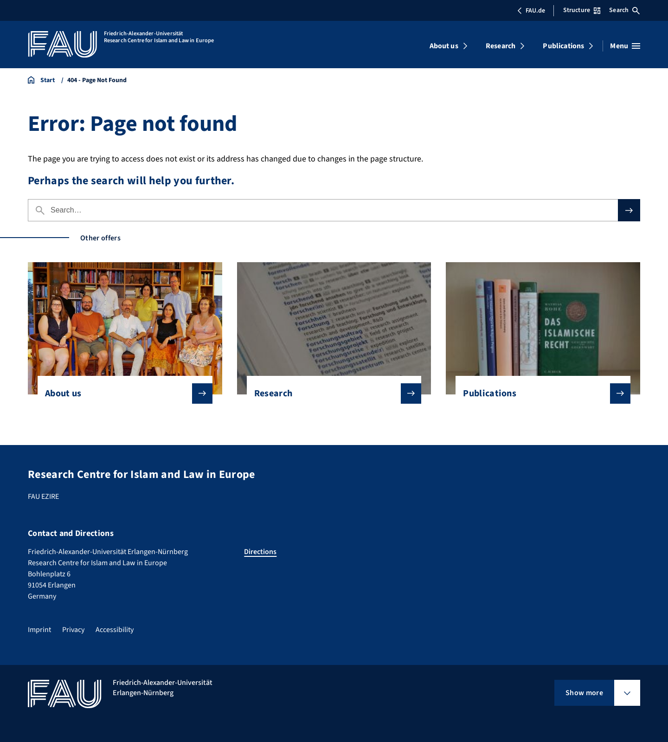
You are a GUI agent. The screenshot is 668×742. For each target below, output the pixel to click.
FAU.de (531, 10)
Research (500, 46)
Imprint (39, 630)
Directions (260, 552)
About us (444, 46)
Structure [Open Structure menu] (581, 10)
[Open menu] (625, 46)
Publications (563, 46)
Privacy (73, 630)
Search (624, 10)
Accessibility (115, 630)
